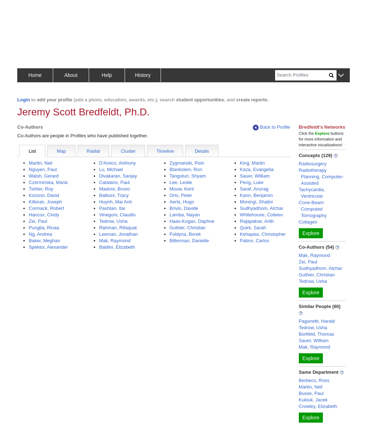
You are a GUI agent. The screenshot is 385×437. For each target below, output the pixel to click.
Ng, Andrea (40, 234)
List (32, 151)
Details (202, 151)
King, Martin (252, 163)
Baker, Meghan (44, 240)
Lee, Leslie (181, 182)
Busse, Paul (311, 393)
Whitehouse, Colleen (261, 214)
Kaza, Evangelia (257, 169)
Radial (93, 151)
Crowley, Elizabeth (318, 406)
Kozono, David (44, 195)
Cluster (128, 151)
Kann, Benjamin (256, 195)
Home (35, 75)
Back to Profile (271, 127)
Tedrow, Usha (113, 221)
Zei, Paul (38, 221)
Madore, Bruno (114, 189)
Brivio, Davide (184, 208)
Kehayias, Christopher (263, 234)
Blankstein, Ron (186, 169)
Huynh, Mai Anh (115, 201)
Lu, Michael (111, 169)
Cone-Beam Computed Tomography (313, 209)
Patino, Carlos (254, 240)
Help (107, 75)
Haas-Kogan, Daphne (192, 221)
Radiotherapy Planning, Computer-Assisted (321, 176)
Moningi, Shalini (256, 201)
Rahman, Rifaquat (118, 227)
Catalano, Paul (114, 182)
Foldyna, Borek (185, 234)
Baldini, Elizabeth (117, 247)
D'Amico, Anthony (117, 163)
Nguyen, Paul (43, 169)
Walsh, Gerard (44, 176)
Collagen (308, 222)
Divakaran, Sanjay (118, 176)
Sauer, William (255, 176)
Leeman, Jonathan (118, 234)
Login (23, 99)
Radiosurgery (312, 163)
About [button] (71, 75)
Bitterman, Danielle (189, 240)
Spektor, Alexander (48, 247)
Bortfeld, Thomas (316, 334)
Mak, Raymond (114, 240)
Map (61, 151)
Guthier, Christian (187, 227)
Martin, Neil (40, 163)
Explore (310, 233)
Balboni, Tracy (114, 195)
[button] (341, 75)
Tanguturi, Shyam (188, 176)
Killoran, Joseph (45, 201)
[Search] (302, 75)
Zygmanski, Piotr (187, 163)
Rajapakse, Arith (257, 221)
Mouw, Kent (182, 189)
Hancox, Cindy (44, 214)
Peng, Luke (252, 182)
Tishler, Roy (41, 189)
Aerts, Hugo (182, 201)
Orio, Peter (181, 195)
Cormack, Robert (46, 208)
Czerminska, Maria (48, 182)
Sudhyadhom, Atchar (261, 208)
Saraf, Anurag (254, 189)
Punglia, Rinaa (44, 227)
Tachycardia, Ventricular (312, 193)
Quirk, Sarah (253, 227)
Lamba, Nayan (185, 214)
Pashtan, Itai (112, 208)
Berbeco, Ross (314, 380)
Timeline (165, 151)
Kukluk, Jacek (313, 399)
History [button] (143, 75)
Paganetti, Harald (317, 321)
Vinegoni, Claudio (117, 214)
